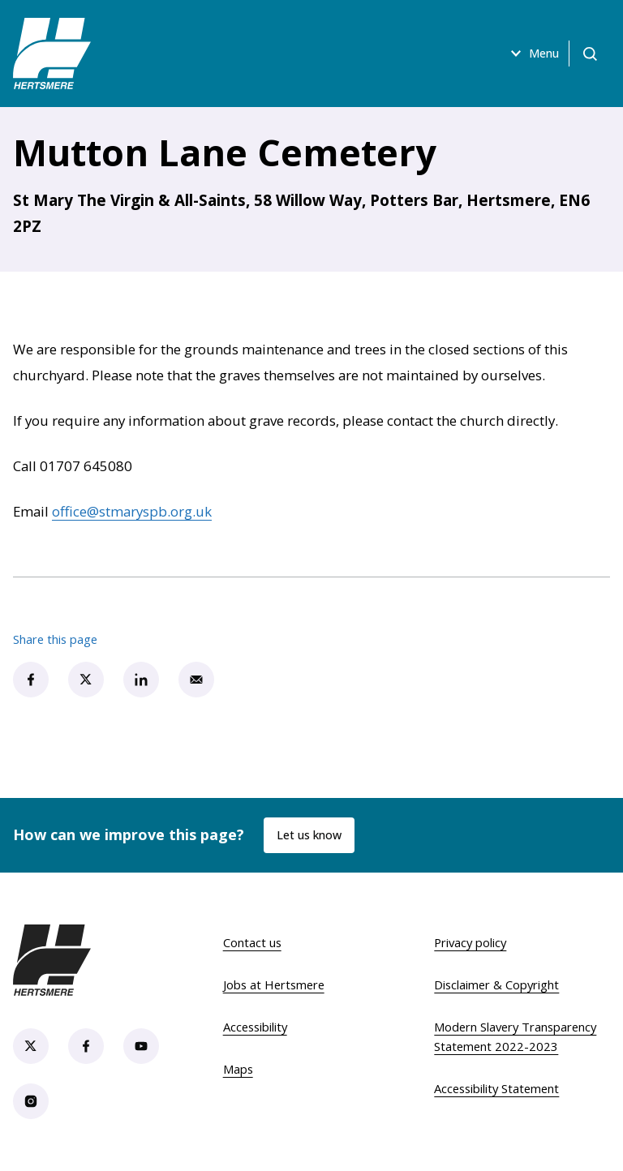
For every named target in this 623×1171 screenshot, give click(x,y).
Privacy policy (470, 942)
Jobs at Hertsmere (273, 984)
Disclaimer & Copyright (496, 984)
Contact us (252, 942)
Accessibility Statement (496, 1088)
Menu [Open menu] (523, 53)
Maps (238, 1069)
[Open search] (587, 53)
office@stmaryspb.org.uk (132, 511)
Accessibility (255, 1027)
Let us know (311, 835)
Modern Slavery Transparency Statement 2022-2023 (515, 1036)
